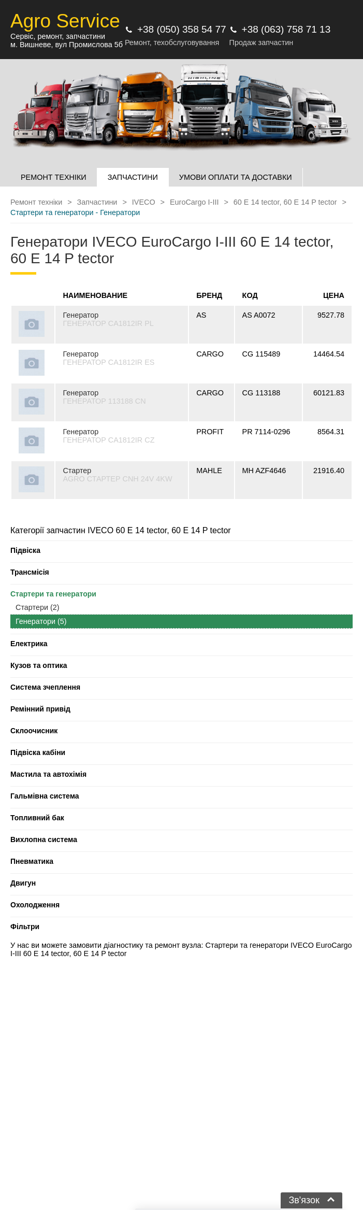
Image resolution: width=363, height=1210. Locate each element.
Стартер (77, 470)
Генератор (80, 315)
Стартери (38, 607)
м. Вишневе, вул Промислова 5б (66, 44)
